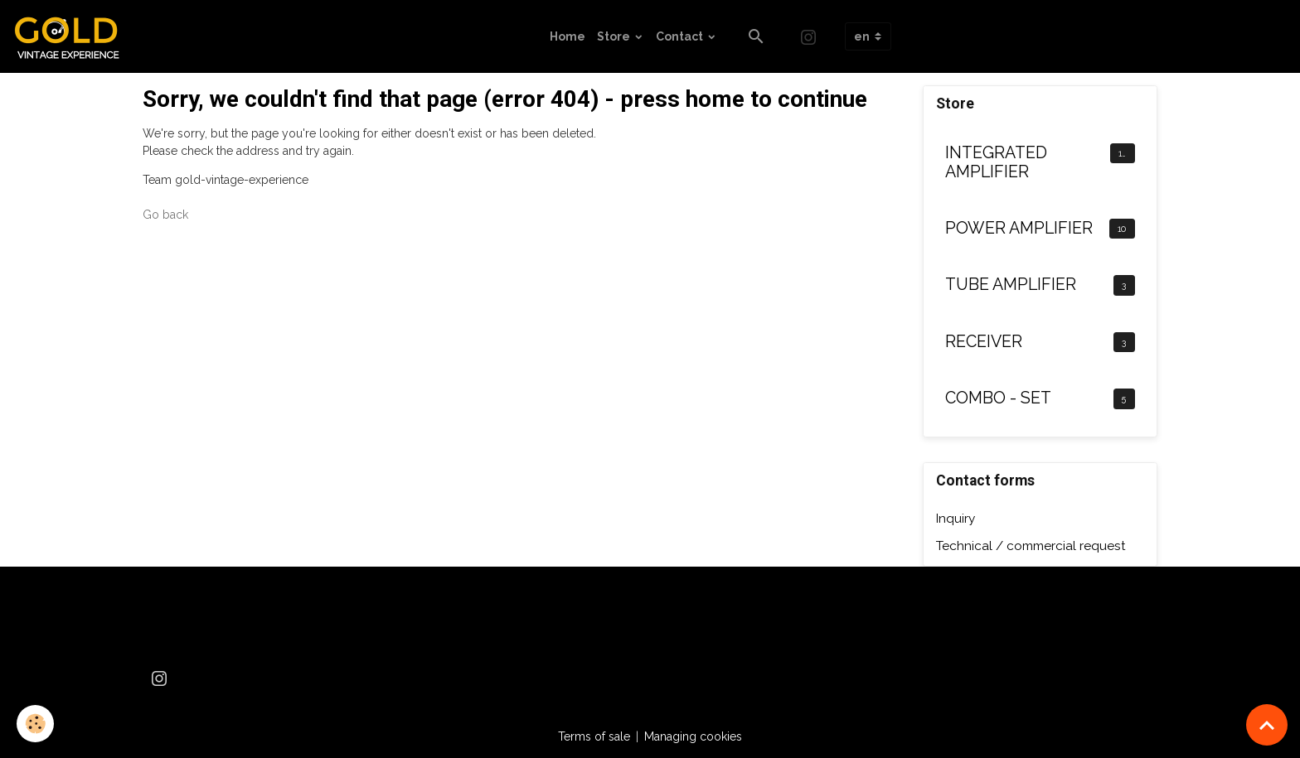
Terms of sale (594, 736)
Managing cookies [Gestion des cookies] (693, 736)
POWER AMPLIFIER (1019, 228)
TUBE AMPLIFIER (1010, 284)
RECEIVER (983, 341)
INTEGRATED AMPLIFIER (996, 162)
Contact (681, 36)
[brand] (73, 36)
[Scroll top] (1267, 725)
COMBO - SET (998, 398)
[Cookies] (35, 723)
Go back (165, 214)
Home (567, 36)
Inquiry (955, 518)
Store (615, 36)
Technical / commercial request (1031, 545)
